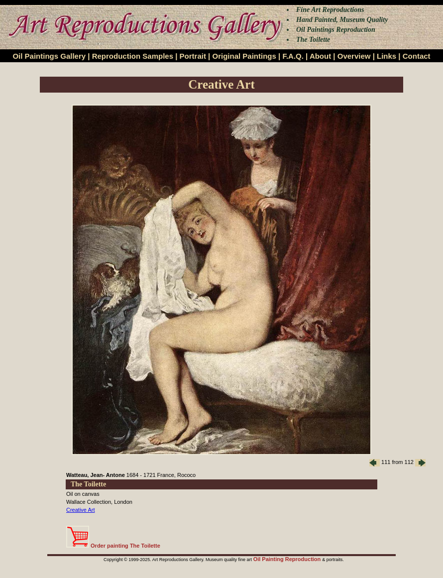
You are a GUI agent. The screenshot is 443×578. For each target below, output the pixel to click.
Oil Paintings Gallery (49, 56)
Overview (354, 56)
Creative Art (80, 510)
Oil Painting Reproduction (288, 559)
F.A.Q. (293, 56)
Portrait (193, 56)
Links (386, 56)
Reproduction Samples (132, 56)
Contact (417, 56)
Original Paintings (244, 56)
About (320, 56)
